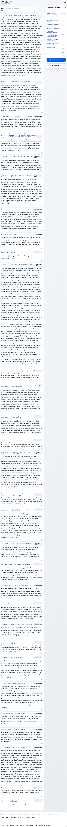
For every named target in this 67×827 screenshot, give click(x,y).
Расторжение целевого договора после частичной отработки (52, 20)
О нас (33, 814)
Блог (24, 817)
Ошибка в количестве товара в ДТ (53, 52)
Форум (19, 817)
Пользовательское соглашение (52, 814)
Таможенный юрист (6, 209)
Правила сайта (4, 817)
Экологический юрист (4, 136)
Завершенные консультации (23, 814)
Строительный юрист (4, 157)
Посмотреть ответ (39, 16)
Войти (33, 817)
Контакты (3, 814)
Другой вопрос (4, 624)
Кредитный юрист (5, 371)
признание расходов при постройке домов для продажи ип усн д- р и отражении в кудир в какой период (52, 13)
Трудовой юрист (3, 176)
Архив (28, 817)
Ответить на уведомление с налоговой (53, 25)
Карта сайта (13, 817)
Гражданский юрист (4, 544)
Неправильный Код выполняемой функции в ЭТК (53, 48)
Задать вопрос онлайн (56, 59)
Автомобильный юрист (5, 453)
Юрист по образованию (4, 82)
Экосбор (48, 56)
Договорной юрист (5, 683)
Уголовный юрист (3, 642)
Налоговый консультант (4, 16)
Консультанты (11, 814)
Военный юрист (5, 252)
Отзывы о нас (40, 814)
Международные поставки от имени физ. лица (53, 44)
